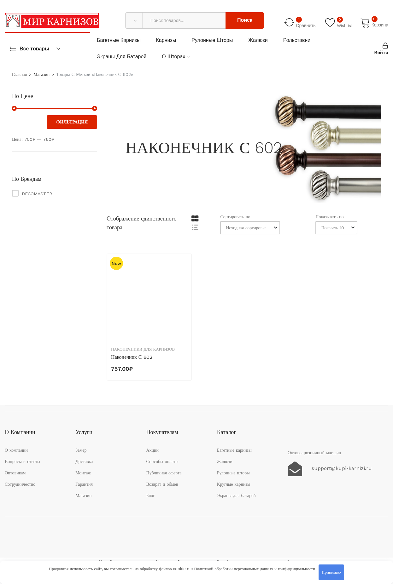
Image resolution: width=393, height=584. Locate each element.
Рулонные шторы (212, 40)
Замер (80, 450)
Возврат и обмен (162, 484)
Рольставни (297, 40)
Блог (150, 495)
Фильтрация (72, 121)
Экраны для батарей (121, 57)
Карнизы (166, 40)
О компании (16, 450)
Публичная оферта (164, 472)
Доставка (84, 461)
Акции (152, 450)
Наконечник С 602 (131, 357)
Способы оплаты (162, 461)
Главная (19, 74)
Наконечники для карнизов (143, 349)
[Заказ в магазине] (250, 227)
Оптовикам (15, 472)
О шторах (173, 57)
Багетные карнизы (119, 40)
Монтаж (83, 472)
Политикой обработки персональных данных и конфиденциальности (254, 568)
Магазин (41, 74)
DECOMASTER (37, 193)
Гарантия (84, 484)
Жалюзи (257, 40)
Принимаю (331, 572)
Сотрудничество (20, 484)
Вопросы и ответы (22, 461)
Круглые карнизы (233, 484)
